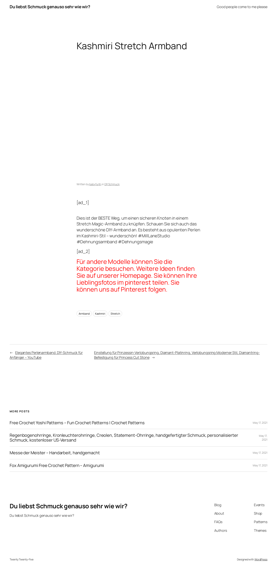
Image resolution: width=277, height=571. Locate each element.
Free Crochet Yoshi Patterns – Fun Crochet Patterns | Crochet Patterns (77, 422)
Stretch (115, 313)
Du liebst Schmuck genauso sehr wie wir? (50, 7)
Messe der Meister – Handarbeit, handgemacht (55, 452)
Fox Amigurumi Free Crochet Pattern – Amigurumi (57, 465)
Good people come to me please (242, 6)
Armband (84, 313)
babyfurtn (95, 184)
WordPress (260, 559)
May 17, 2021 (260, 422)
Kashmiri (100, 313)
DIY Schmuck (112, 184)
